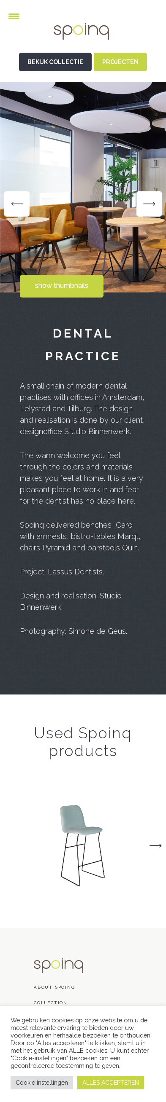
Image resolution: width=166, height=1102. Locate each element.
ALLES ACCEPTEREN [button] (110, 1082)
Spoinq (83, 38)
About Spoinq (54, 987)
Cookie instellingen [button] (42, 1082)
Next (155, 846)
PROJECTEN (120, 62)
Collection (51, 1002)
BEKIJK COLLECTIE (55, 62)
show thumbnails (61, 286)
